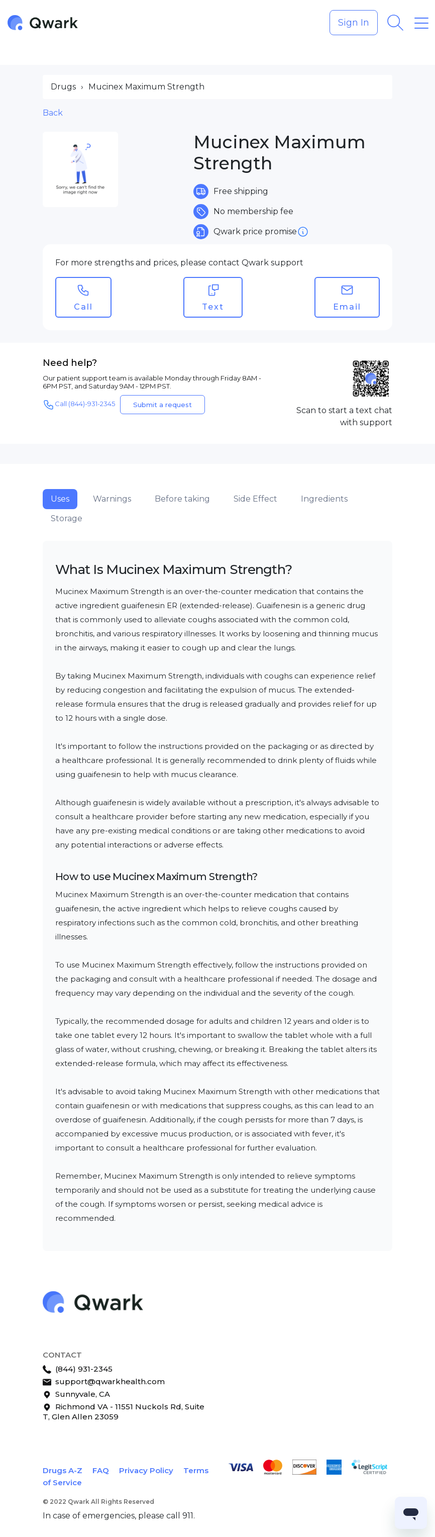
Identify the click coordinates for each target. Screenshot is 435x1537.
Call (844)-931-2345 (79, 405)
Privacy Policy (146, 1470)
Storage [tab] (66, 518)
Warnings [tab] (112, 499)
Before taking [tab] (182, 499)
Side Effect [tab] (255, 499)
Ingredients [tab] (324, 499)
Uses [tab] (60, 499)
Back (53, 113)
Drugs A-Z (62, 1470)
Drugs (63, 86)
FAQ (100, 1470)
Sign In (353, 22)
